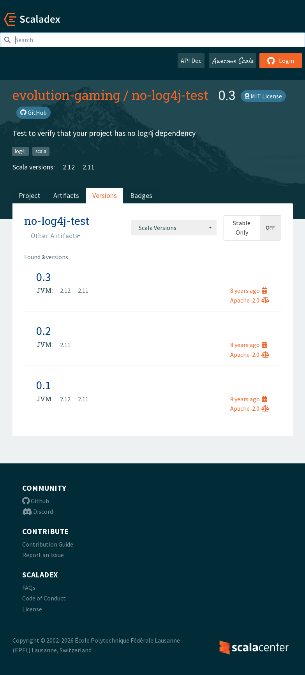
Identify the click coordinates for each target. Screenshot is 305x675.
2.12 (69, 166)
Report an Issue (43, 555)
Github (35, 501)
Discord (37, 511)
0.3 (43, 276)
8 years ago (248, 290)
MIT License (263, 96)
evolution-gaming (66, 94)
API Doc (191, 60)
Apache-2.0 (249, 300)
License (32, 609)
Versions (104, 195)
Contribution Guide (47, 544)
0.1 (43, 385)
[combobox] (174, 227)
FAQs (28, 587)
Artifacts (66, 195)
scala (40, 151)
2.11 (89, 166)
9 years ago (248, 399)
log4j (20, 151)
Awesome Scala (232, 60)
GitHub (33, 112)
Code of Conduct (44, 598)
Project (29, 195)
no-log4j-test (170, 94)
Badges (141, 195)
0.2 (43, 330)
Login (280, 60)
